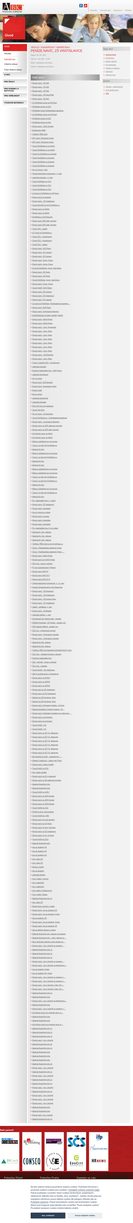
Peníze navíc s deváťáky (41, 509)
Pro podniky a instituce (11, 90)
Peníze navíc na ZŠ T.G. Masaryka (45, 733)
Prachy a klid (37, 390)
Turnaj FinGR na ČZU (40, 769)
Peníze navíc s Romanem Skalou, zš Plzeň (48, 706)
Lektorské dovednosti (40, 375)
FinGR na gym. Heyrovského (43, 812)
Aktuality (7, 53)
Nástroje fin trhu (38, 449)
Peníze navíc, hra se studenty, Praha (46, 914)
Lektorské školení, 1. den (41, 615)
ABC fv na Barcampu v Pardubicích (45, 674)
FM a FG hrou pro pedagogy (42, 406)
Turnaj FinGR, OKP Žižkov (42, 288)
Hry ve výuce (37, 379)
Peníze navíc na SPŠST (41, 678)
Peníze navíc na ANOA (40, 209)
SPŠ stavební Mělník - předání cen (45, 627)
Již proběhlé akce (112, 90)
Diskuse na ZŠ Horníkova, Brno (44, 698)
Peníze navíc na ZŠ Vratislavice (44, 694)
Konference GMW (39, 130)
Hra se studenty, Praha (40, 969)
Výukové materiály (14, 103)
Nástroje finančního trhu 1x (42, 1029)
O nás (7, 75)
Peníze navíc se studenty (41, 197)
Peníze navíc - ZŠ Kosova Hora (44, 599)
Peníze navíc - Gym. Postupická (44, 327)
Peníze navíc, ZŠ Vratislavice (43, 296)
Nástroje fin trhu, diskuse (41, 643)
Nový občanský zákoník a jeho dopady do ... (48, 942)
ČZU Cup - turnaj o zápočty (42, 564)
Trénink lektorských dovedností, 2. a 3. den (48, 583)
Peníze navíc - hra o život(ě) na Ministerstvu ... (49, 966)
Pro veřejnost (12, 96)
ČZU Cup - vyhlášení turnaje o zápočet (46, 654)
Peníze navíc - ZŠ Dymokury (43, 591)
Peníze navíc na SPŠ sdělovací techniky (47, 426)
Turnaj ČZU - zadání (39, 229)
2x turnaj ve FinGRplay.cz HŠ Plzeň (45, 193)
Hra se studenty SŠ (39, 847)
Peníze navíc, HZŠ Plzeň (41, 249)
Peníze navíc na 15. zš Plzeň (43, 836)
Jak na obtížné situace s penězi (44, 930)
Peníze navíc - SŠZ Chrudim (42, 126)
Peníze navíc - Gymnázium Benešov (45, 422)
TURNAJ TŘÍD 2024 (39, 134)
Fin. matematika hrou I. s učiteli (43, 501)
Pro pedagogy (111, 65)
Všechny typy (111, 75)
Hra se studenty (38, 871)
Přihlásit (128, 10)
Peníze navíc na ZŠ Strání (42, 824)
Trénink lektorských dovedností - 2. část (47, 174)
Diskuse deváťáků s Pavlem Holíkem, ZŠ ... (48, 709)
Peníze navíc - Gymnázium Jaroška (45, 635)
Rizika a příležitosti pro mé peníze (44, 442)
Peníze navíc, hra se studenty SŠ (44, 910)
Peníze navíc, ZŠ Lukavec (42, 253)
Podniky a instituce (113, 68)
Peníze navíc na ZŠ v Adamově (44, 776)
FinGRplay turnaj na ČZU (41, 107)
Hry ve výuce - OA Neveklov (42, 414)
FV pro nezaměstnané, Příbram (44, 568)
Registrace (118, 10)
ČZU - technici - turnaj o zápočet (44, 662)
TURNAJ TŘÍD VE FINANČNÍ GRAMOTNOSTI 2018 (51, 650)
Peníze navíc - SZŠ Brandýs (42, 355)
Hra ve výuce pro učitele (41, 513)
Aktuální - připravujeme (114, 87)
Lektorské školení (38, 875)
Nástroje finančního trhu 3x (42, 1044)
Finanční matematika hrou (42, 658)
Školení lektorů (111, 61)
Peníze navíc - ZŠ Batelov (42, 611)
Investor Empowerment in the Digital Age (47, 587)
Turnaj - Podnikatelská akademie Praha (47, 548)
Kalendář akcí (47, 47)
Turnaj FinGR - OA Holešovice (43, 670)
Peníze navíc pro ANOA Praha (43, 560)
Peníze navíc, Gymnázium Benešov (45, 312)
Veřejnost (109, 72)
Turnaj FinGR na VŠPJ (40, 792)
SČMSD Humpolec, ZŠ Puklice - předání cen (49, 623)
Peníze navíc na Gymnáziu (42, 717)
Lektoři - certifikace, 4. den (42, 607)
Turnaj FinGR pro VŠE (40, 816)
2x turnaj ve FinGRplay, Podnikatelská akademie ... (51, 304)
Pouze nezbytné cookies (85, 1215)
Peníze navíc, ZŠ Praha (41, 272)
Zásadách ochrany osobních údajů (84, 1190)
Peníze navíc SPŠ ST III (41, 579)
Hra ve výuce (37, 394)
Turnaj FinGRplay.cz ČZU (41, 182)
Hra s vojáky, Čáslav (39, 895)
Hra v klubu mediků (39, 773)
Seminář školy (63, 47)
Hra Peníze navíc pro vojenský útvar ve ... (47, 1013)
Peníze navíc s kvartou (40, 516)
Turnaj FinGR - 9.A (39, 729)
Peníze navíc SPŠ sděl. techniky (44, 221)
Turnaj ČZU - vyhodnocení (42, 237)
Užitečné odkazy (11, 64)
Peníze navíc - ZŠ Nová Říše (43, 95)
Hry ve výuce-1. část (39, 170)
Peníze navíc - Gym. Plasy (42, 331)
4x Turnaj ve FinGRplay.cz (42, 233)
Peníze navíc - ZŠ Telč (40, 83)
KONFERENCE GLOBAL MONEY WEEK (47, 316)
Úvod (7, 46)
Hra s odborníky (38, 883)
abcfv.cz (35, 47)
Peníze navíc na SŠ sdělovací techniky (46, 780)
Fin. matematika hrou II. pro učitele (45, 528)
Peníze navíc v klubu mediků (43, 765)
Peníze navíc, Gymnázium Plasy (44, 386)
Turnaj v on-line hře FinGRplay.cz (44, 446)
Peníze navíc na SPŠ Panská (43, 796)
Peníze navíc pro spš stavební (43, 820)
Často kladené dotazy (13, 70)
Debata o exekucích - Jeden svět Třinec (47, 761)
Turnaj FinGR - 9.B (39, 725)
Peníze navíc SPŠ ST (40, 572)
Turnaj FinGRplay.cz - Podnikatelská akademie (49, 418)
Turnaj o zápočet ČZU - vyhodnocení (46, 363)
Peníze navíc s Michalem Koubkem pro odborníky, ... (51, 713)
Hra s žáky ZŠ (37, 859)
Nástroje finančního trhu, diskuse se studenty (49, 934)
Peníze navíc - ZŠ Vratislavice (43, 201)
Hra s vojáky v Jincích (40, 879)
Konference (110, 58)
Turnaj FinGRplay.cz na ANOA (43, 146)
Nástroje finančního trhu (41, 784)
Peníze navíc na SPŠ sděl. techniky (45, 430)
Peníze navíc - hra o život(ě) (42, 1040)
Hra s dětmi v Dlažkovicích (42, 891)
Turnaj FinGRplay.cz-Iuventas (43, 158)
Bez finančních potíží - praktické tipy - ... (47, 757)
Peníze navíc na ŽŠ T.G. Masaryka (45, 737)
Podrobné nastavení (39, 1202)
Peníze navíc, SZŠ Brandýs (42, 383)
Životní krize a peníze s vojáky (43, 906)
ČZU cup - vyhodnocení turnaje (43, 631)
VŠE (107, 94)
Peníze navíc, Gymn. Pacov (42, 260)
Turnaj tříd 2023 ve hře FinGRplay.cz (46, 205)
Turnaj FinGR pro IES (40, 808)
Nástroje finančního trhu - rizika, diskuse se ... (49, 938)
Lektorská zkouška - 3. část (42, 178)
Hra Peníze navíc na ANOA (42, 434)
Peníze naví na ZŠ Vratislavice (43, 690)
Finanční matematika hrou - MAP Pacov (47, 371)
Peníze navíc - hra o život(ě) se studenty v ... (48, 977)
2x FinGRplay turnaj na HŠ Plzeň (44, 103)
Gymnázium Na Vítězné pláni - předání (46, 619)
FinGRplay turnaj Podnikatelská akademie (47, 111)
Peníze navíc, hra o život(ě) (42, 1115)
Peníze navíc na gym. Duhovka (43, 828)
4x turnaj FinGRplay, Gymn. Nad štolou (46, 268)
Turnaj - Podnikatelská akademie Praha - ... (48, 552)
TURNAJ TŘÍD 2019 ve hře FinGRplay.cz (47, 544)
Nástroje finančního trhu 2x (42, 899)
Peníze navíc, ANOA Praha (42, 319)
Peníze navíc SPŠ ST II (41, 576)
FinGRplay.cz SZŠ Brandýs (42, 217)
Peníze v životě (38, 867)
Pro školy (9, 82)
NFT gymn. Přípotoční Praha (43, 138)
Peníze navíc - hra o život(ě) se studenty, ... (48, 946)
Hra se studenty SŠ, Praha (42, 973)
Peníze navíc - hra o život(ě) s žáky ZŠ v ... (48, 985)
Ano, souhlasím (48, 1215)
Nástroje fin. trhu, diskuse (41, 532)
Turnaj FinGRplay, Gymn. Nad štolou (46, 280)
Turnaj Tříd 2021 (38, 410)
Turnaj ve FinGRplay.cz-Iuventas (44, 154)
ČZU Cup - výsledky (39, 666)
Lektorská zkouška (39, 367)
